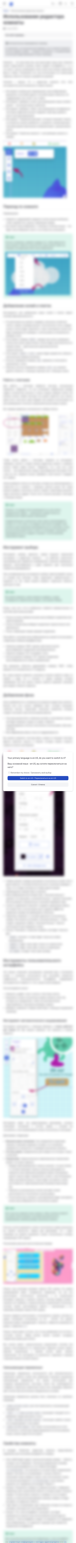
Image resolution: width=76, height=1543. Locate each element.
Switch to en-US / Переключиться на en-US (38, 778)
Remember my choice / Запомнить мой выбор (31, 773)
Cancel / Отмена (38, 785)
